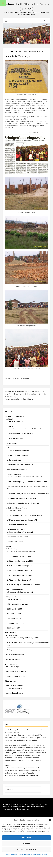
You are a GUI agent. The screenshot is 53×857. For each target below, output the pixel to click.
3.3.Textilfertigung (13, 659)
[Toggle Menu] (3, 3)
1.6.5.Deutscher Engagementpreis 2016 (21, 498)
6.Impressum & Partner (40, 854)
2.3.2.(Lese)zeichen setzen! (17, 604)
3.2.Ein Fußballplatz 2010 (15, 655)
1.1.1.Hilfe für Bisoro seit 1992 (17, 421)
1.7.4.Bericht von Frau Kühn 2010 (18, 525)
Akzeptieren (26, 838)
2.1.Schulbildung (11, 549)
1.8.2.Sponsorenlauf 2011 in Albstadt (20, 532)
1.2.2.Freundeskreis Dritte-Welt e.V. (20, 433)
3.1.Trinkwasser (11, 635)
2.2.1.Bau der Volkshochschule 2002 (20, 592)
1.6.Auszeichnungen (13, 474)
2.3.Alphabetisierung (13, 597)
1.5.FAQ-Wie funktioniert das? (17, 469)
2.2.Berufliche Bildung (14, 589)
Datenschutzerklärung (25, 854)
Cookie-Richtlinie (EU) (14, 688)
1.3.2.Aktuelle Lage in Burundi (17, 455)
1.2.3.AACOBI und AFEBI (15, 438)
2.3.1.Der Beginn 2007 (14, 599)
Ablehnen (26, 843)
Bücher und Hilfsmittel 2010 (16, 671)
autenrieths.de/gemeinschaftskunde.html (22, 775)
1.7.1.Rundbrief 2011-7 (14, 510)
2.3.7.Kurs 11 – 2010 (13, 628)
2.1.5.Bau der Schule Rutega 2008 (19, 570)
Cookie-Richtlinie (11, 854)
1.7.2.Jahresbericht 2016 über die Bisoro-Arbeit (24, 515)
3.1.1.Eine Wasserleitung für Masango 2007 (23, 638)
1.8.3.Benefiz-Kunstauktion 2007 (19, 537)
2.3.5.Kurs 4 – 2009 (14, 618)
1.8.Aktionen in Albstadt (15, 529)
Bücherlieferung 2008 (14, 667)
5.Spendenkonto (11, 681)
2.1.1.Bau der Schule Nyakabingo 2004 (21, 551)
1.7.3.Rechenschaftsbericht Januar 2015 (22, 520)
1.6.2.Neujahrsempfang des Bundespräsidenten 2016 (27, 481)
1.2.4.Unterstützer (13, 443)
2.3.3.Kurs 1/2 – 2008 (14, 609)
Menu (45, 20)
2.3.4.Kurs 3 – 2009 (14, 614)
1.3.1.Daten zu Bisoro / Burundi (18, 450)
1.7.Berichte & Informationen (16, 508)
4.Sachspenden (11, 664)
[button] (50, 820)
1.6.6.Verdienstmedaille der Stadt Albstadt (23, 503)
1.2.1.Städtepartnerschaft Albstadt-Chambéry (24, 429)
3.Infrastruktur (10, 633)
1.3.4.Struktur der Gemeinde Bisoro (20, 465)
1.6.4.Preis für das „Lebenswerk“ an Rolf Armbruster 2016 (28, 494)
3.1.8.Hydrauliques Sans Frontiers (19, 650)
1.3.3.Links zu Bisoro (14, 460)
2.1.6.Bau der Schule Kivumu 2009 (19, 575)
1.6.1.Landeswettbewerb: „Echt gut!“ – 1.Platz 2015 (25, 477)
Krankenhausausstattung (16, 676)
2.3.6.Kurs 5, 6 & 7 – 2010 (16, 623)
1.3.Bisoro (9, 448)
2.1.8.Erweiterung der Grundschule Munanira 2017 (25, 585)
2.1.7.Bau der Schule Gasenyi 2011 (19, 580)
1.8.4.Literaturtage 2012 (15, 542)
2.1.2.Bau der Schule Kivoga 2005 (19, 556)
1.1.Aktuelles (10, 419)
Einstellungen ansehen (26, 849)
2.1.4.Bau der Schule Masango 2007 (20, 566)
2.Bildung (8, 546)
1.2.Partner (9, 426)
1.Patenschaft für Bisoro (14, 416)
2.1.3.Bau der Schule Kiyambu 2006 (20, 561)
